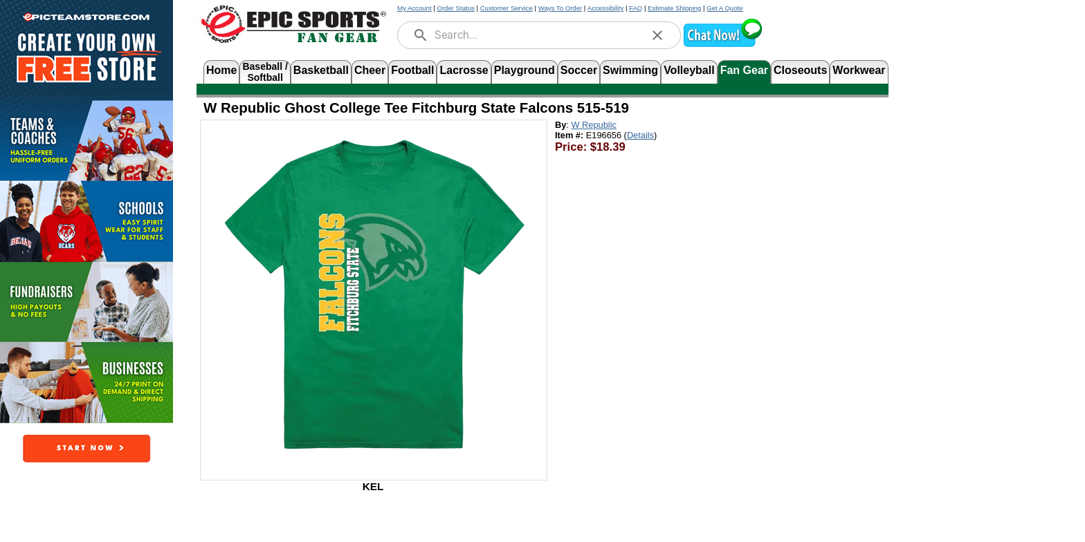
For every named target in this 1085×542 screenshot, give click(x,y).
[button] (722, 45)
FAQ (635, 8)
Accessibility (605, 8)
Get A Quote (724, 8)
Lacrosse (463, 70)
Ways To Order (560, 8)
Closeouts (800, 70)
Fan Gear (744, 70)
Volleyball (689, 70)
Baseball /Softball (264, 71)
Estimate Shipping (674, 8)
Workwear (858, 70)
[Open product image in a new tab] (374, 293)
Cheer (369, 70)
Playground (524, 70)
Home (221, 70)
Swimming (630, 70)
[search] (421, 35)
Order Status (455, 8)
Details (640, 135)
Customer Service (506, 8)
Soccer (578, 70)
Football (412, 70)
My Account (414, 8)
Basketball (321, 70)
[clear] (657, 35)
